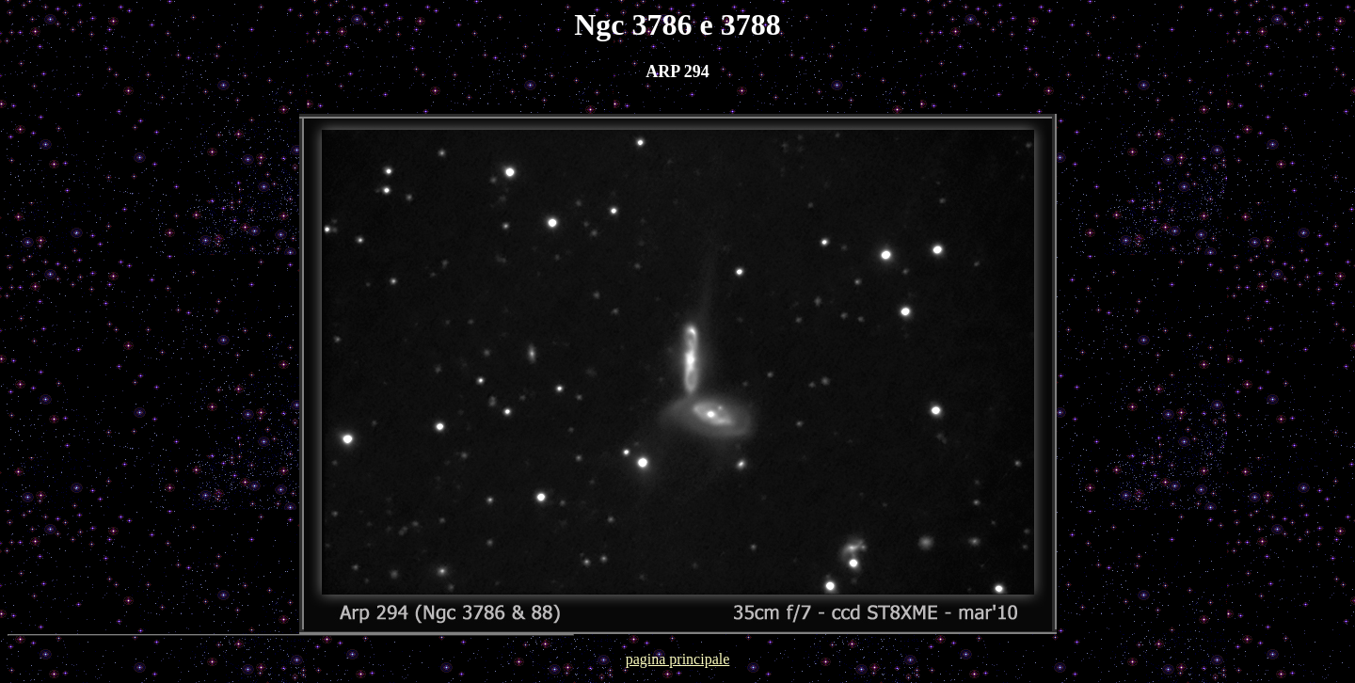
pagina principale (678, 659)
